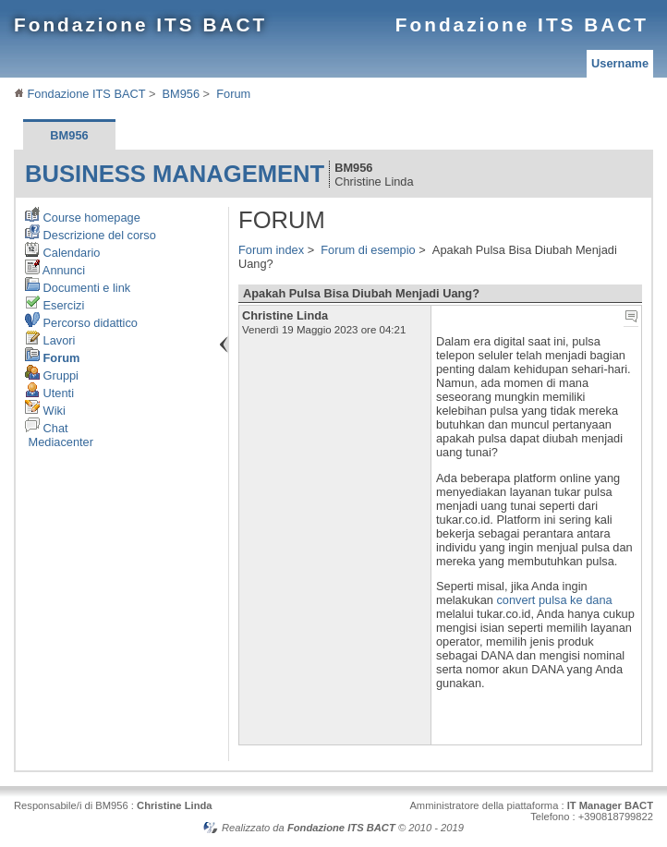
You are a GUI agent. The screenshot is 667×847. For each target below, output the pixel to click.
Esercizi (54, 305)
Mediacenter (59, 442)
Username (620, 63)
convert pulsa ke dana (554, 600)
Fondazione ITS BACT (140, 24)
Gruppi (52, 375)
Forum (233, 94)
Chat (46, 428)
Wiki (45, 410)
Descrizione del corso (90, 235)
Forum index (271, 250)
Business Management (174, 174)
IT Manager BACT (610, 805)
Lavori (50, 340)
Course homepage (82, 217)
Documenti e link (77, 288)
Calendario (62, 253)
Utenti (49, 393)
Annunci (55, 270)
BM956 (181, 94)
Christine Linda (174, 805)
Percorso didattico (81, 323)
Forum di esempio (368, 250)
